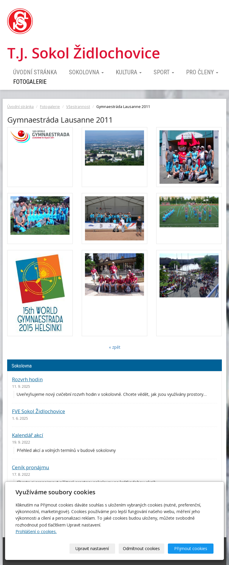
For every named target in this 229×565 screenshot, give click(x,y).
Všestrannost (78, 106)
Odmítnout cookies (141, 548)
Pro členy (202, 72)
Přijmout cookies (190, 548)
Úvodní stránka (35, 72)
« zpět (114, 347)
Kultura (129, 72)
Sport (164, 72)
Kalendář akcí (27, 435)
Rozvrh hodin (27, 379)
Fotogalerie (30, 81)
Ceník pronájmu (30, 467)
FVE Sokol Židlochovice (38, 411)
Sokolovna (86, 72)
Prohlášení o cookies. (36, 531)
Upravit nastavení (92, 548)
